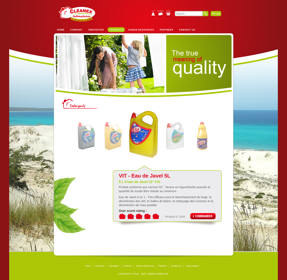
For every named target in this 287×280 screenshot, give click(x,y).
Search (205, 13)
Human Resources (141, 30)
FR (213, 13)
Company (76, 30)
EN (218, 14)
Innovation (96, 30)
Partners (166, 30)
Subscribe (161, 13)
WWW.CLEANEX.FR (157, 274)
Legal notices (192, 266)
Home (60, 30)
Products (117, 30)
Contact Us (187, 30)
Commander (203, 216)
